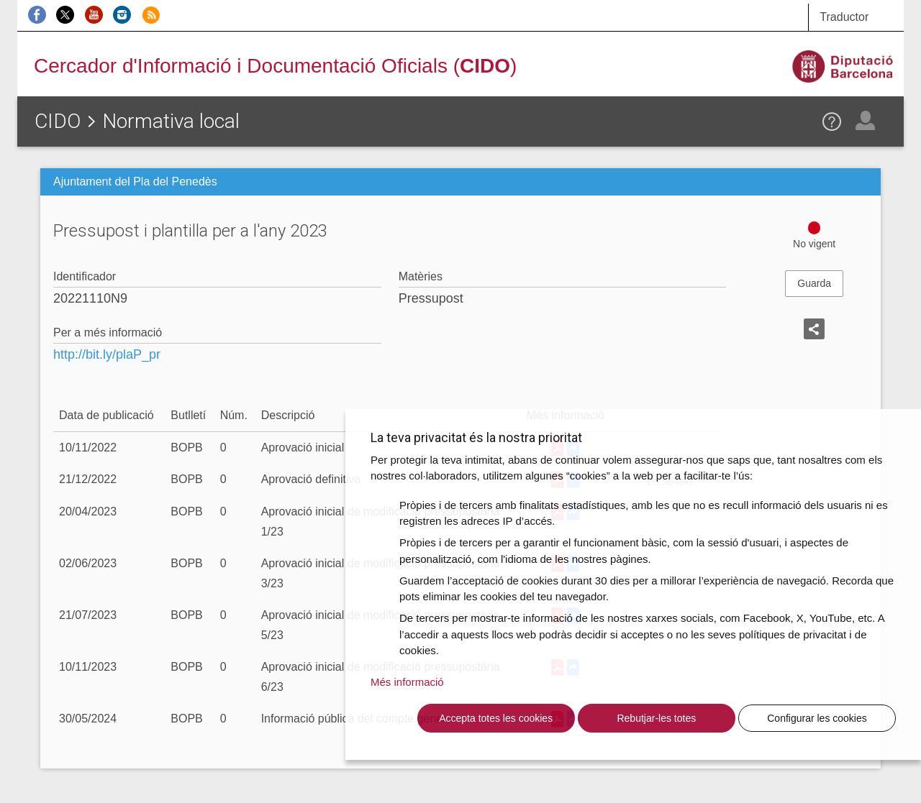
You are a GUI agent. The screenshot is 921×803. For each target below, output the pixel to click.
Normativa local (171, 121)
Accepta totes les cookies (496, 718)
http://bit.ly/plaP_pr (106, 354)
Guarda (814, 283)
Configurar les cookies (817, 718)
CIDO (58, 121)
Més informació (407, 682)
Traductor (844, 17)
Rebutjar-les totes (656, 718)
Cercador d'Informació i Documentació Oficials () (275, 66)
